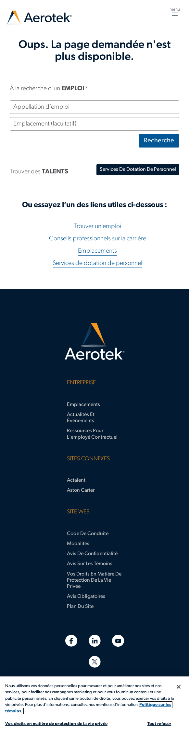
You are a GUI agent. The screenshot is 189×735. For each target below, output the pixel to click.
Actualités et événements (80, 417)
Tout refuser (159, 724)
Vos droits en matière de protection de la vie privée (94, 580)
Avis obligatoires (86, 596)
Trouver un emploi (97, 226)
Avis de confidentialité (92, 553)
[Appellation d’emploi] (94, 107)
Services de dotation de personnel (97, 263)
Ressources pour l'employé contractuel (92, 434)
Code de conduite (87, 533)
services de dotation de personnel (138, 169)
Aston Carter (80, 490)
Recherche (159, 140)
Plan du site (80, 606)
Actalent (76, 480)
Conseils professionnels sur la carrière (97, 239)
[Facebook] (71, 641)
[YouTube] (118, 641)
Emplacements (97, 251)
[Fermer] (178, 687)
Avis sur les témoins (89, 563)
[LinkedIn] (95, 641)
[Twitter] (95, 662)
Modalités (78, 543)
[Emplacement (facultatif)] (94, 124)
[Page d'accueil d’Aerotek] (94, 342)
